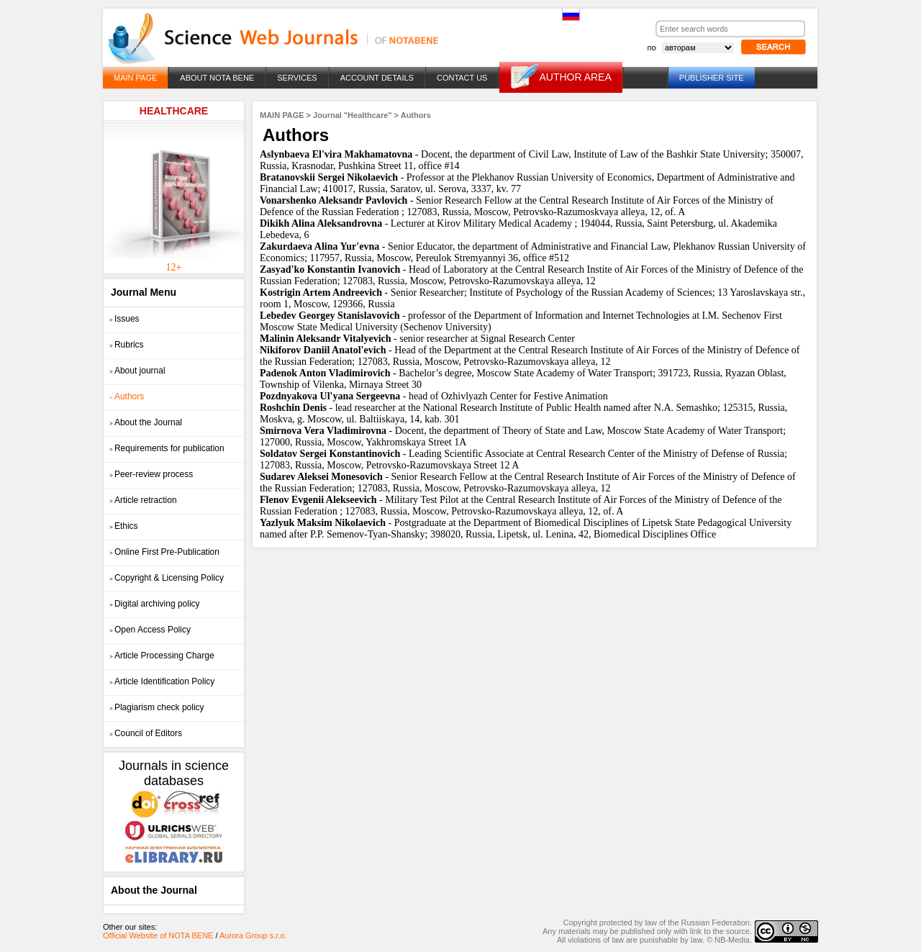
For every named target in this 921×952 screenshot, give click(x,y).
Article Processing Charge (161, 655)
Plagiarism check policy (156, 707)
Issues (124, 319)
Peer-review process (151, 474)
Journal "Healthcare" (352, 115)
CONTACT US (462, 77)
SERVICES (297, 77)
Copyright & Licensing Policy (166, 578)
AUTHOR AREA (575, 77)
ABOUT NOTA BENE (217, 77)
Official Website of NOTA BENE (158, 935)
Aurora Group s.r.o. (253, 935)
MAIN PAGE (135, 77)
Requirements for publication (166, 448)
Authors (126, 396)
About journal (137, 371)
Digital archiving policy (154, 604)
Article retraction (143, 500)
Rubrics (126, 345)
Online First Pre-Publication (164, 552)
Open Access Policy (150, 630)
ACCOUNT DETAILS (377, 77)
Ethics (123, 526)
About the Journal (145, 422)
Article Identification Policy (161, 681)
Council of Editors (145, 733)
